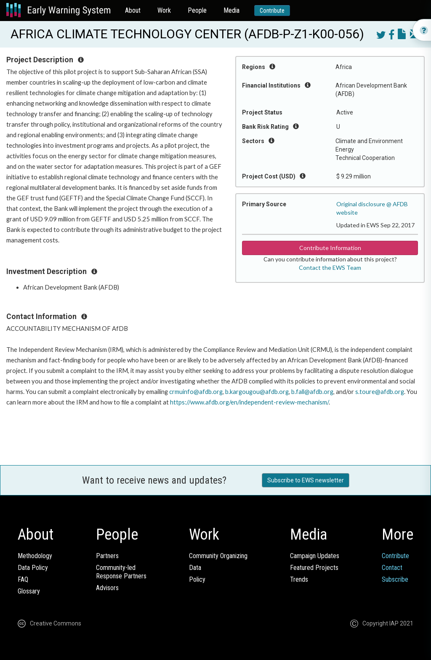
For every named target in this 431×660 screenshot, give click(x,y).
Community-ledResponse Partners (121, 572)
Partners (107, 556)
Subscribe (395, 579)
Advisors (107, 588)
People (197, 10)
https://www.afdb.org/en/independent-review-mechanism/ (249, 402)
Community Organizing (218, 556)
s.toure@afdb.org (379, 391)
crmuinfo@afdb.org (196, 391)
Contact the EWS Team (330, 267)
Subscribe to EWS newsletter (305, 480)
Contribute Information (330, 247)
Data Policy (33, 568)
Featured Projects (314, 568)
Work (164, 10)
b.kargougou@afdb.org (257, 391)
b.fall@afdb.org (312, 391)
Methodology (35, 556)
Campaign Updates (314, 556)
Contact (392, 568)
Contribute (272, 10)
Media (231, 10)
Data (195, 568)
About (133, 10)
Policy (197, 579)
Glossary (29, 591)
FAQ (23, 579)
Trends (299, 579)
